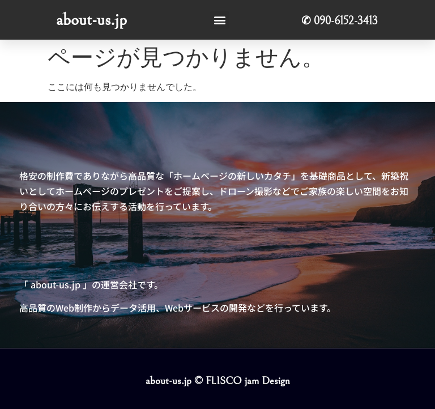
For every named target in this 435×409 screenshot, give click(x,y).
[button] (219, 20)
